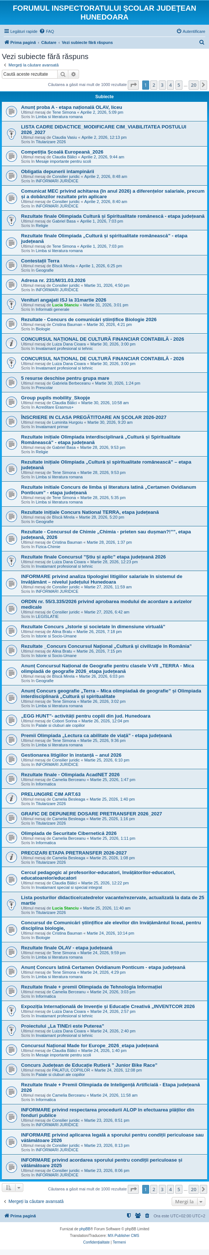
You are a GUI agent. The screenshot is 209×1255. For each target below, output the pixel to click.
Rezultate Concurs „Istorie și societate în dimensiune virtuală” (93, 626)
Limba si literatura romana (59, 116)
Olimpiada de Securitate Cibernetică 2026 (69, 833)
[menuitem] (46, 31)
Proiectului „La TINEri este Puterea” (62, 1026)
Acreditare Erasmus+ (55, 407)
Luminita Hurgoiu (67, 422)
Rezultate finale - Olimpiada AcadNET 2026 (70, 774)
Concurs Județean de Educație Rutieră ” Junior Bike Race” (89, 1065)
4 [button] (170, 85)
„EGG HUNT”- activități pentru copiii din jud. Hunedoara (85, 716)
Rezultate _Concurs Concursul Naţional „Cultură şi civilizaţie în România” (106, 646)
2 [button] (154, 85)
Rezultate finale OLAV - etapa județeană (66, 947)
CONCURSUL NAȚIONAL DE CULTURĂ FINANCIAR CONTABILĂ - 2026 (102, 339)
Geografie (45, 270)
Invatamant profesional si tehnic (64, 348)
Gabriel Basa (64, 221)
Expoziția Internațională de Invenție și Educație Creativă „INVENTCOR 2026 (108, 1006)
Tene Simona (64, 112)
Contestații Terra (40, 261)
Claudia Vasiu (64, 137)
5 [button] (179, 85)
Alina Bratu (62, 631)
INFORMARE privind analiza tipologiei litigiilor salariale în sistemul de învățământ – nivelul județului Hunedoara (101, 579)
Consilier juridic (66, 176)
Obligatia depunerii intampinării (57, 171)
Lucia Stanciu (65, 305)
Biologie (43, 329)
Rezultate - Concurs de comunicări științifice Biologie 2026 (89, 319)
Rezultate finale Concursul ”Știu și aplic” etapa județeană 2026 (93, 557)
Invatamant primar (52, 426)
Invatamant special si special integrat (69, 887)
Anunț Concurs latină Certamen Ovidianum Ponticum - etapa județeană (103, 967)
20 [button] (193, 85)
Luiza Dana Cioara (69, 344)
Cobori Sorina (64, 721)
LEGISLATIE (47, 616)
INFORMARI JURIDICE (57, 181)
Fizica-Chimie (48, 546)
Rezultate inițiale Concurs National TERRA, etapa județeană (90, 512)
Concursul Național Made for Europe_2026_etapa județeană (89, 1045)
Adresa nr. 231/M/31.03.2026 (53, 280)
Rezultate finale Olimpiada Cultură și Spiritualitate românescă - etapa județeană (113, 216)
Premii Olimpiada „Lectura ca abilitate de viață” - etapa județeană (96, 735)
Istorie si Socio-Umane (56, 636)
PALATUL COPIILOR (71, 1070)
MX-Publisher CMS (123, 1236)
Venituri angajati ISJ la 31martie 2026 (63, 300)
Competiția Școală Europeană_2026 (62, 152)
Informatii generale (52, 309)
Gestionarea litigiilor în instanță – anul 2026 (71, 755)
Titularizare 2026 (51, 142)
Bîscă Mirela (63, 266)
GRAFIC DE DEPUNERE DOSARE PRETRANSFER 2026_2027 (91, 813)
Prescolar (44, 387)
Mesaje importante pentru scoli (63, 161)
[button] (133, 84)
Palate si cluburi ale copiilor (60, 725)
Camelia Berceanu (69, 779)
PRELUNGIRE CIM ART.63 (50, 794)
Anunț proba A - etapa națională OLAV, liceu (71, 107)
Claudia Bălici (64, 157)
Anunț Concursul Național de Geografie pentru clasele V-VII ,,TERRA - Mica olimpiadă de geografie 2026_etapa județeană (107, 668)
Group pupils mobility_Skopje (55, 397)
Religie (42, 225)
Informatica (46, 784)
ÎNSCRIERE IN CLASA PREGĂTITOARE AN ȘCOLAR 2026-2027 (94, 417)
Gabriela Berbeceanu (71, 383)
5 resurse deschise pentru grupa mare (65, 378)
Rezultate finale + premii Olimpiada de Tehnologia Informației (91, 987)
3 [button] (162, 85)
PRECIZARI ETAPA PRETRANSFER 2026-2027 (74, 853)
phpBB (84, 1229)
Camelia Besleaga (68, 799)
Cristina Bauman (67, 324)
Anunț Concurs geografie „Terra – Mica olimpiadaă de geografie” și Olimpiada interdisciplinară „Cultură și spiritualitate (111, 693)
